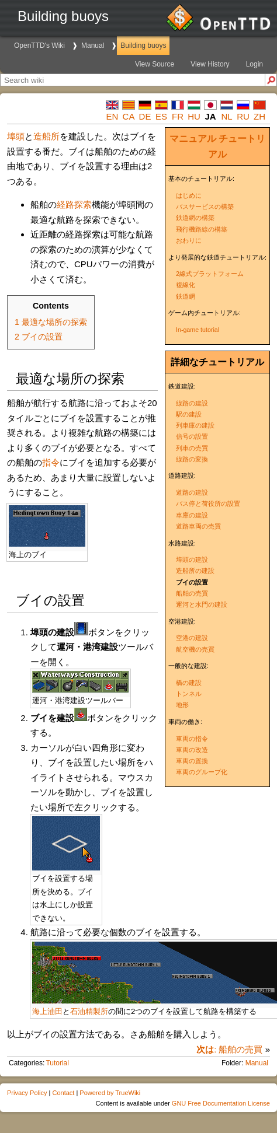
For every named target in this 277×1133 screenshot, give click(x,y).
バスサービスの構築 (205, 206)
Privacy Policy (27, 1092)
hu (194, 116)
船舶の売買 (192, 593)
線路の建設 (192, 403)
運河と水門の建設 (201, 604)
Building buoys (143, 45)
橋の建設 (189, 682)
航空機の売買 (195, 649)
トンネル (189, 693)
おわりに (189, 240)
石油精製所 (89, 1011)
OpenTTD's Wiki (39, 45)
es (161, 116)
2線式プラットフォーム (210, 273)
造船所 (46, 136)
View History (210, 64)
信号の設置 (192, 436)
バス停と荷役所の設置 (208, 503)
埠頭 (16, 136)
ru (243, 116)
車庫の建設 (192, 515)
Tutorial (57, 1063)
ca (129, 116)
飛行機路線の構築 (201, 229)
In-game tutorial (197, 329)
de (145, 116)
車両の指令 (192, 738)
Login (254, 64)
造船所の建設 (195, 570)
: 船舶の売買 (229, 1049)
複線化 (185, 284)
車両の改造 (192, 749)
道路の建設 (192, 492)
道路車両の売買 (198, 526)
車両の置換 (192, 760)
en (112, 116)
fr (177, 116)
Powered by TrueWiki (109, 1092)
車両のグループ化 (201, 771)
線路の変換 (192, 459)
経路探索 (74, 204)
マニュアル (192, 139)
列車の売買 (192, 448)
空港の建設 (192, 637)
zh (259, 116)
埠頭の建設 (192, 559)
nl (226, 116)
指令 (51, 462)
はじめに (189, 195)
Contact (63, 1092)
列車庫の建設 (195, 425)
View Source (154, 64)
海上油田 (47, 1011)
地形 (182, 704)
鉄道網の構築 (195, 217)
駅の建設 (189, 414)
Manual (92, 45)
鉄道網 (185, 296)
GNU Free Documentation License (221, 1103)
